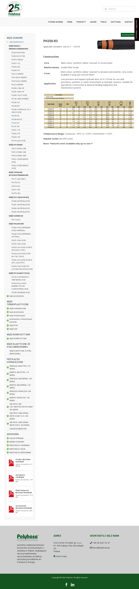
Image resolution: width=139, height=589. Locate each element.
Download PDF (128, 35)
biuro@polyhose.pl (101, 547)
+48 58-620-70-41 (101, 542)
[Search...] (119, 8)
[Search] (105, 8)
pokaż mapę (60, 556)
